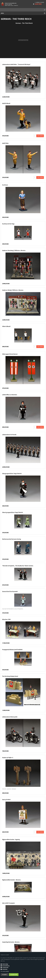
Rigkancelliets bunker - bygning (11, 839)
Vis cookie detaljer (5, 971)
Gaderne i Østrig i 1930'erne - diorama (12, 290)
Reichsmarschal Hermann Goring (11, 539)
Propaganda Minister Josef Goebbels (12, 649)
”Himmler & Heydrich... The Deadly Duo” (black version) (17, 566)
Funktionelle (5, 967)
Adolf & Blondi (6, 103)
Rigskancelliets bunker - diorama (11, 880)
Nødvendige (5, 964)
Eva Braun (5, 185)
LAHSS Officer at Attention (9, 395)
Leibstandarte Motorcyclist (9, 717)
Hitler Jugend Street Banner (10, 354)
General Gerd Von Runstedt (10, 591)
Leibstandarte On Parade (9, 434)
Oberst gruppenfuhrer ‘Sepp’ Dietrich (12, 512)
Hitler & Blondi (6, 326)
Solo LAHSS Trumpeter (8, 903)
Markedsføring (5, 965)
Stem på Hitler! (6, 799)
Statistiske (4, 969)
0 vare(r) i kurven (39, 2)
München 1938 (6, 619)
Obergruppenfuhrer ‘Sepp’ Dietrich (12, 473)
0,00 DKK (38, 4)
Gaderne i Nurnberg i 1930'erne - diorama (13, 250)
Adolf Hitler (5, 143)
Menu (2, 13)
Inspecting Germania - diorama (11, 942)
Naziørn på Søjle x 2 (7, 757)
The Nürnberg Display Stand (10, 676)
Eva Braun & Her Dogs (8, 224)
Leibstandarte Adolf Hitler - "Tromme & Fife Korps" (16, 64)
